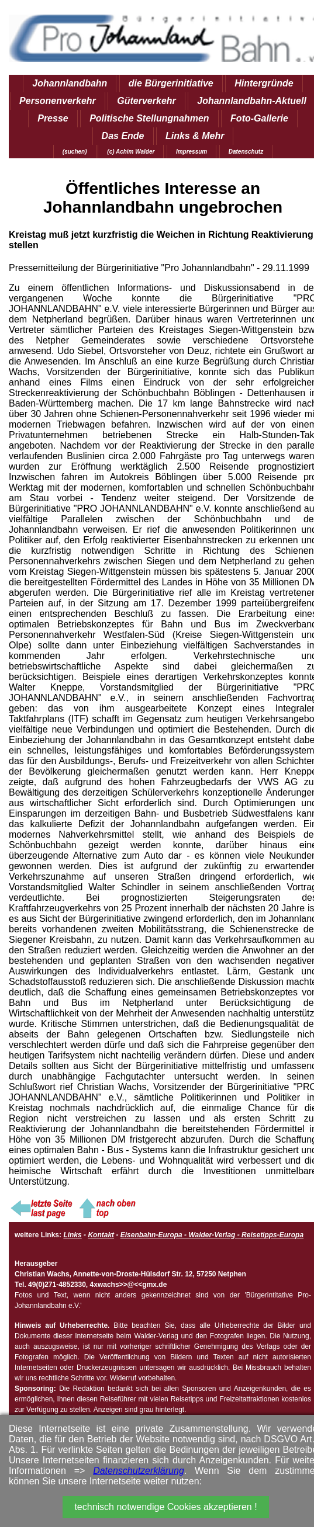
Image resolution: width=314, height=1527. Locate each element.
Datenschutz (246, 151)
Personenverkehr (57, 101)
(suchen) (75, 151)
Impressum (191, 151)
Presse (52, 118)
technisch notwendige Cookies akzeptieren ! (165, 1507)
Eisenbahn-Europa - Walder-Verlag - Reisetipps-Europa (211, 1235)
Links (72, 1235)
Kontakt (101, 1235)
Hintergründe (263, 83)
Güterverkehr (146, 101)
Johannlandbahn (69, 83)
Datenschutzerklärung (138, 1471)
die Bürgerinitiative (171, 83)
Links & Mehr (194, 136)
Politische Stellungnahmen (149, 118)
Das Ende (123, 136)
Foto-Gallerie (259, 118)
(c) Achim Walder (130, 151)
